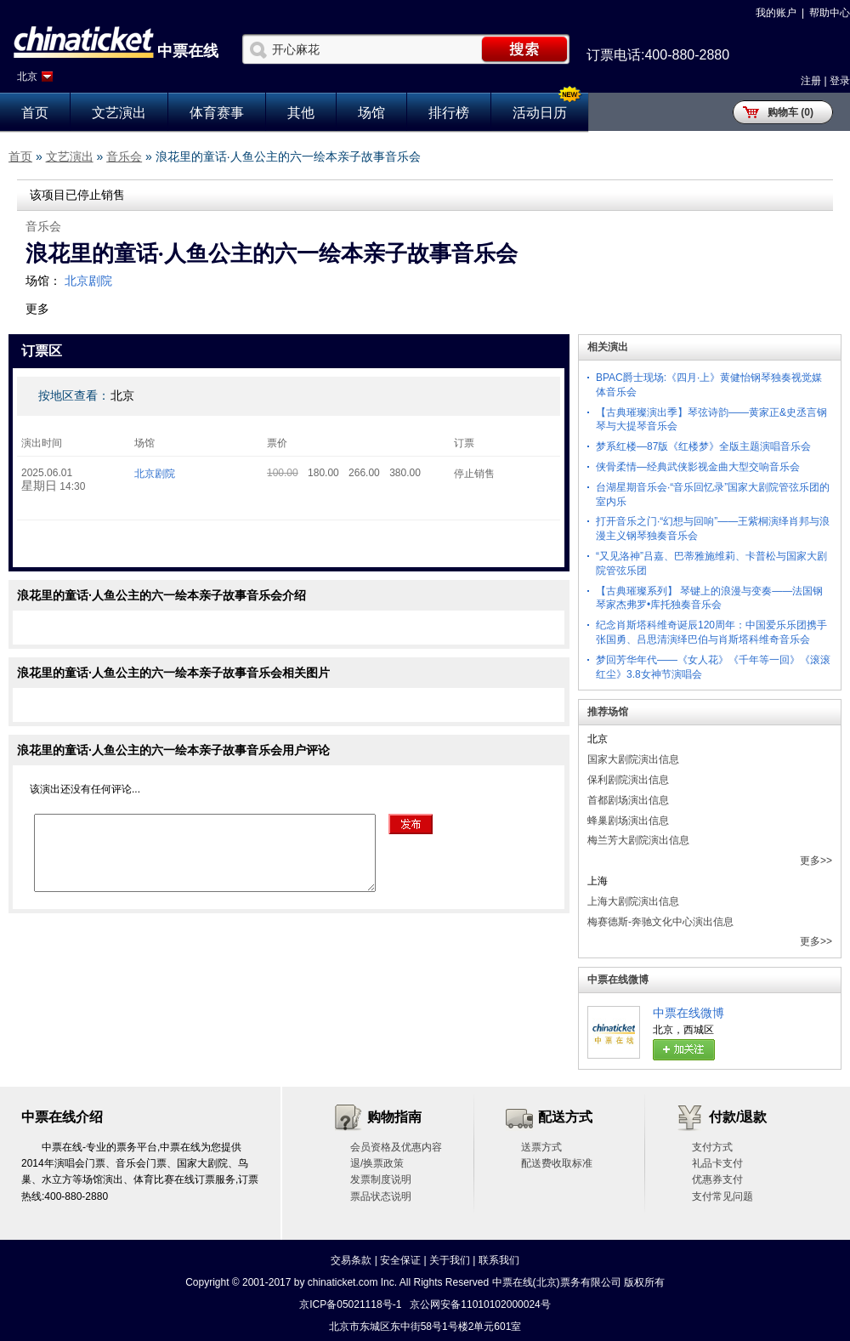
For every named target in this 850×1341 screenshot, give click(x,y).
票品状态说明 (380, 1196)
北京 (27, 76)
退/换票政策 (377, 1163)
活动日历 (540, 112)
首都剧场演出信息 (628, 800)
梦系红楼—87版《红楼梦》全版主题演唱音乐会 (703, 446)
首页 (34, 112)
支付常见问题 (722, 1196)
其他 (300, 112)
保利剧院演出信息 (628, 780)
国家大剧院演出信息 (633, 759)
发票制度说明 (380, 1179)
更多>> (816, 861)
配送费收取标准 (556, 1163)
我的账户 (776, 13)
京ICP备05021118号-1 (350, 1304)
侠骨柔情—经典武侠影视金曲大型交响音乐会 (698, 467)
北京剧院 (88, 280)
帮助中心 (829, 13)
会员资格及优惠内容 (396, 1147)
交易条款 (351, 1260)
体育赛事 (217, 112)
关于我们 (449, 1260)
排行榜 (448, 112)
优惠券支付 (717, 1179)
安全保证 (400, 1260)
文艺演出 (119, 112)
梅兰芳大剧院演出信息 (638, 840)
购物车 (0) (790, 112)
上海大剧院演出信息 (633, 901)
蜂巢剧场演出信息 (628, 821)
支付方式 (712, 1147)
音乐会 (124, 156)
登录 (840, 81)
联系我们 (499, 1260)
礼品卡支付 (717, 1163)
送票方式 (541, 1147)
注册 (811, 81)
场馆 (371, 112)
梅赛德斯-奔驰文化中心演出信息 (660, 922)
